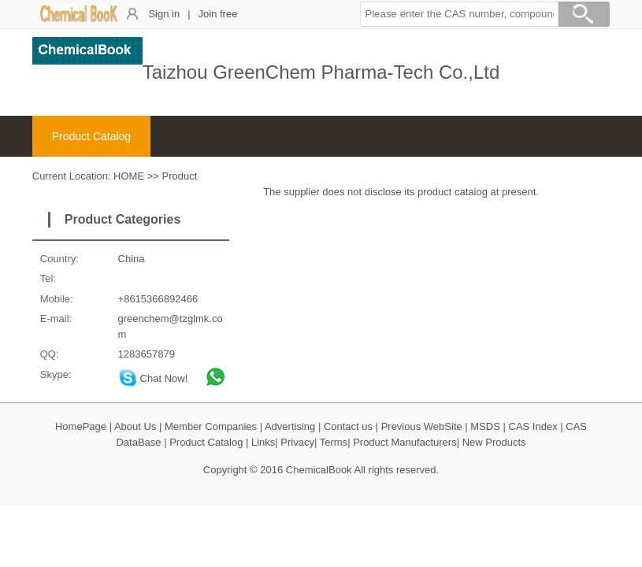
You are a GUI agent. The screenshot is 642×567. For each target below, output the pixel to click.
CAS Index (533, 426)
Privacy (297, 442)
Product (180, 176)
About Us (135, 426)
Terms (333, 442)
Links (263, 442)
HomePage (80, 426)
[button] (459, 14)
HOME (128, 176)
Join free (218, 14)
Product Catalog (91, 136)
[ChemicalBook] (79, 19)
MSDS (485, 426)
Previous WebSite (421, 426)
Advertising (290, 426)
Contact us (348, 426)
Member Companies (211, 426)
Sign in (164, 14)
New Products (494, 442)
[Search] (584, 16)
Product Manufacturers (405, 442)
